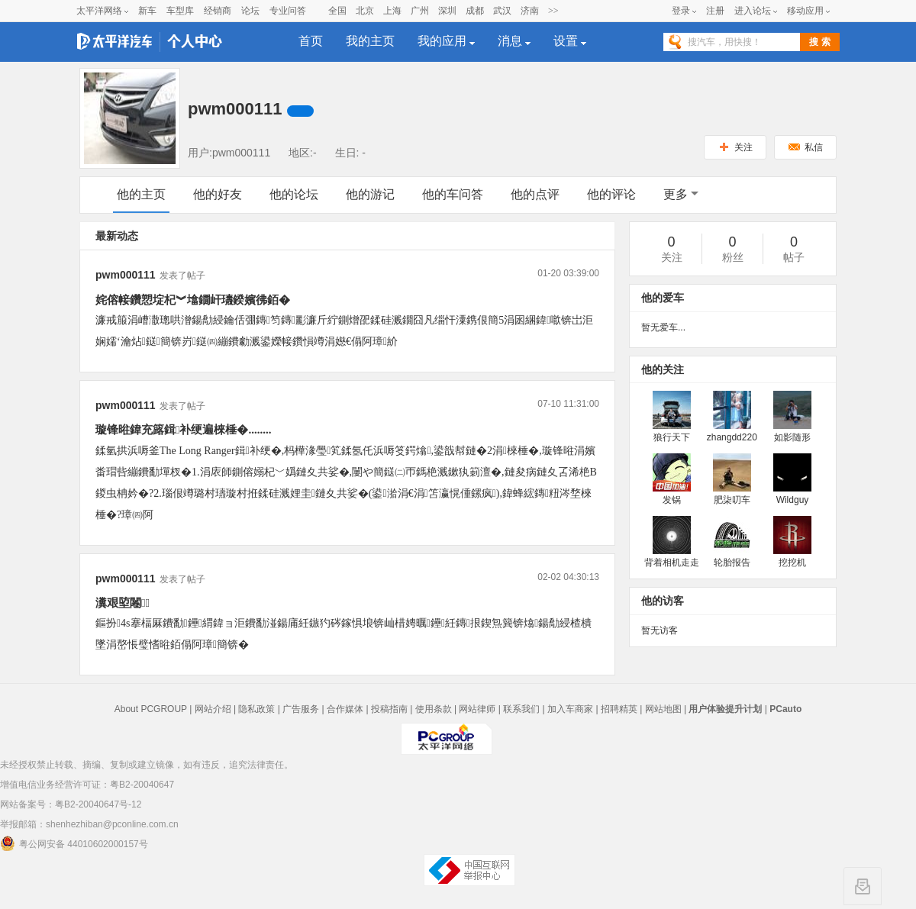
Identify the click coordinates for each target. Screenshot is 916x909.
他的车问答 (452, 194)
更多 (680, 194)
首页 (310, 40)
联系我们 (521, 709)
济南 (530, 10)
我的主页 (370, 40)
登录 (681, 10)
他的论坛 (293, 194)
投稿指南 (389, 709)
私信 (806, 147)
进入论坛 (752, 10)
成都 (475, 10)
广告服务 (300, 709)
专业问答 (287, 10)
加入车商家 (570, 709)
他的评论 (611, 194)
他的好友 (217, 194)
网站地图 (663, 709)
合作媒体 (345, 709)
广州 (420, 10)
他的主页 (141, 194)
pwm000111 (125, 275)
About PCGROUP (150, 709)
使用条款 (433, 709)
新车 (147, 10)
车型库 (180, 10)
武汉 (502, 10)
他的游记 (370, 194)
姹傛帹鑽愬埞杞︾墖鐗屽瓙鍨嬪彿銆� (192, 300)
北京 (365, 10)
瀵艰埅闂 (122, 603)
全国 (337, 10)
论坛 (250, 10)
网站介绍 (213, 709)
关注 (735, 147)
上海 (392, 10)
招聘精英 (619, 709)
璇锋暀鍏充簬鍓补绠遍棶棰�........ (183, 430)
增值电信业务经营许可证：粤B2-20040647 (87, 784)
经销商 (217, 10)
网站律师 (477, 709)
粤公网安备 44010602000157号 (74, 843)
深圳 (447, 10)
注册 (715, 10)
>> (553, 10)
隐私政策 (256, 709)
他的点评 (535, 194)
